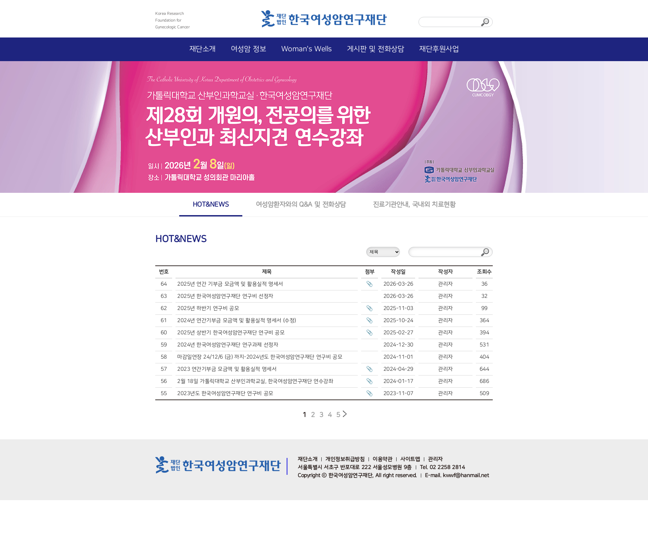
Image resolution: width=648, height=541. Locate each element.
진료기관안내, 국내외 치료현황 (414, 204)
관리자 (435, 459)
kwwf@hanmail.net (466, 475)
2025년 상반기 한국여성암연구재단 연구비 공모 (231, 333)
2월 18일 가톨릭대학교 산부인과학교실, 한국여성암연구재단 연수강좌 (255, 381)
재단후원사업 (439, 49)
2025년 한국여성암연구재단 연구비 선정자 (225, 296)
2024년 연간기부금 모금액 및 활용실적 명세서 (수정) (236, 320)
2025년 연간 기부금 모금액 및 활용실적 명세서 (230, 284)
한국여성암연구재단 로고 (324, 21)
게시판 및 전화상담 (375, 49)
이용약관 (382, 459)
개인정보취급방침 (344, 459)
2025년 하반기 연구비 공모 (208, 308)
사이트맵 (410, 459)
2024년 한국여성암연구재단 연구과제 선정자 (227, 345)
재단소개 (202, 49)
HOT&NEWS (211, 204)
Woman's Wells (306, 49)
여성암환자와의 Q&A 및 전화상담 (301, 204)
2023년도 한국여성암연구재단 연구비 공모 (225, 393)
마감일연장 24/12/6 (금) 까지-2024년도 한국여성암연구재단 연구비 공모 (259, 357)
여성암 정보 (248, 49)
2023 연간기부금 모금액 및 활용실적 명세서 (226, 369)
